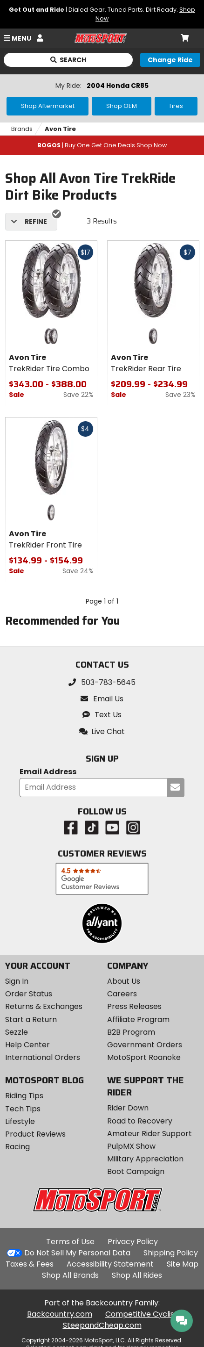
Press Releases (134, 1006)
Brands (22, 128)
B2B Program (131, 1032)
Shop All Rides (137, 1275)
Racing (17, 1146)
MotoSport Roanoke (144, 1057)
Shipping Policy (170, 1252)
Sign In (16, 981)
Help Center (27, 1044)
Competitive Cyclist (141, 1314)
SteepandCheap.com (102, 1325)
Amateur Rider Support (149, 1133)
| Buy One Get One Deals (102, 145)
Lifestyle (20, 1121)
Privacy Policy (133, 1241)
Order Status (28, 993)
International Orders (42, 1057)
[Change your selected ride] (170, 60)
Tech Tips (23, 1108)
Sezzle (16, 1032)
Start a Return (31, 1019)
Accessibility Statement (110, 1264)
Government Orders (144, 1044)
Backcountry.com (59, 1314)
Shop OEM (121, 105)
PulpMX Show (131, 1146)
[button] (102, 731)
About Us (123, 981)
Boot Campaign (135, 1171)
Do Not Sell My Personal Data (77, 1253)
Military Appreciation (145, 1158)
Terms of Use (70, 1241)
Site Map (182, 1264)
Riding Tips (24, 1095)
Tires (176, 105)
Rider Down (128, 1107)
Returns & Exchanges (43, 1006)
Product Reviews (35, 1134)
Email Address (48, 772)
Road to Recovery (139, 1121)
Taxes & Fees (30, 1264)
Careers (122, 993)
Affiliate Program (138, 1019)
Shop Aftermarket (48, 105)
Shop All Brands (70, 1275)
